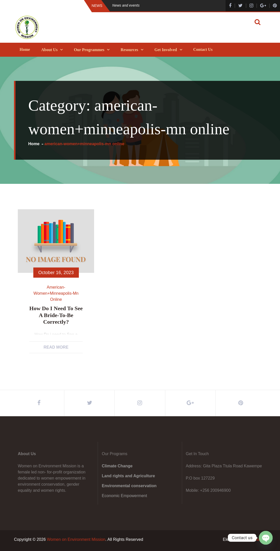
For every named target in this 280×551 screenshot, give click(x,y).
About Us (49, 50)
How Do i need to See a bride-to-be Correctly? (56, 315)
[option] (162, 5)
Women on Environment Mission (76, 539)
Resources (129, 50)
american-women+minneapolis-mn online (56, 293)
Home (25, 49)
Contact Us (203, 49)
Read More (55, 347)
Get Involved (165, 50)
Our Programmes (89, 50)
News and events (125, 5)
